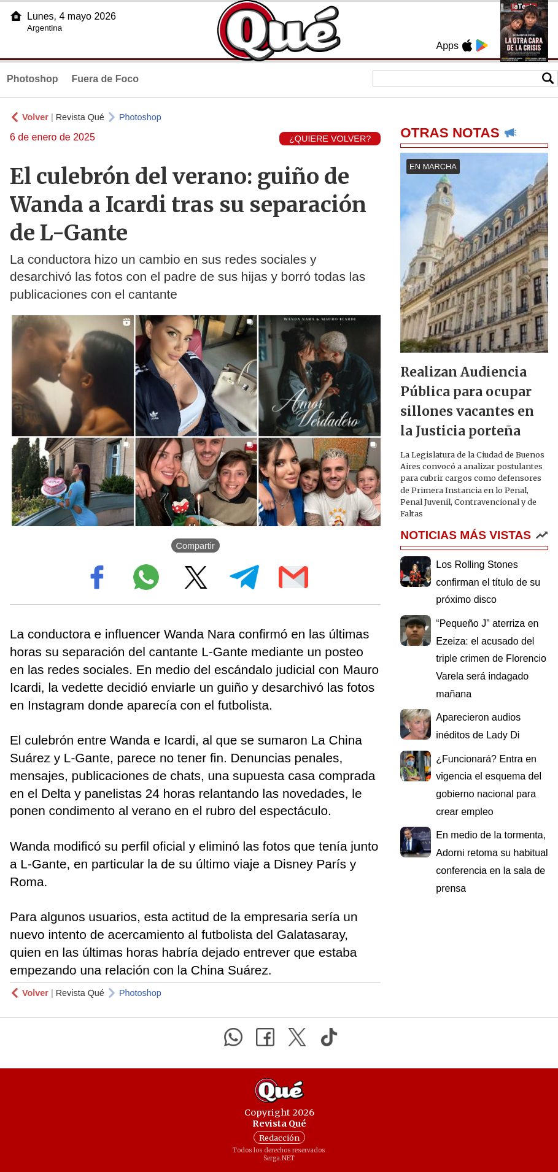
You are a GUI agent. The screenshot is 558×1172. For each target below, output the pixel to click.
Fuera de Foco (105, 79)
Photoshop (32, 79)
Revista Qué (80, 117)
